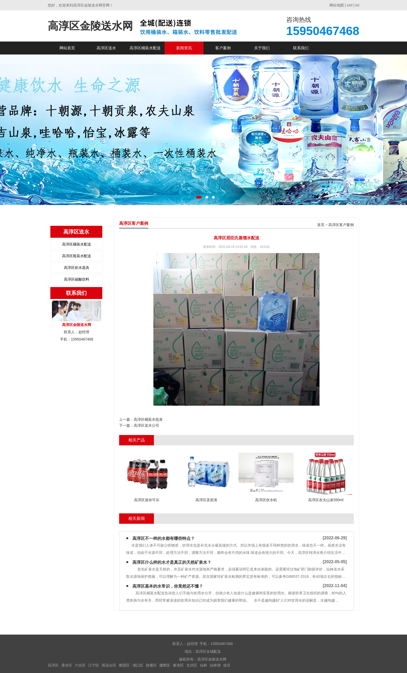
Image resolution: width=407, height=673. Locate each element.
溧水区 (66, 665)
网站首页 (67, 48)
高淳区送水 (106, 48)
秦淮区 (178, 665)
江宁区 (93, 665)
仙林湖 (215, 665)
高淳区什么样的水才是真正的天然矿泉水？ (171, 562)
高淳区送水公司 (146, 425)
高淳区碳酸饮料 (76, 279)
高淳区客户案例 (341, 225)
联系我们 (301, 48)
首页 (320, 225)
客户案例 (223, 48)
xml (349, 5)
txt (357, 5)
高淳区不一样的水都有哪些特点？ (163, 538)
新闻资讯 (184, 48)
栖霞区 (124, 665)
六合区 (80, 665)
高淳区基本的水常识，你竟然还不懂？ (167, 586)
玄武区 (191, 665)
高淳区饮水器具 (76, 268)
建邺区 (164, 665)
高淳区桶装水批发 (148, 419)
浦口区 (137, 665)
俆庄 (226, 665)
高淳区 (53, 665)
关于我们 (262, 48)
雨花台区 (109, 665)
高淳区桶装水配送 (145, 48)
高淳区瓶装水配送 (76, 256)
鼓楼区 (151, 665)
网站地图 (336, 5)
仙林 (203, 665)
